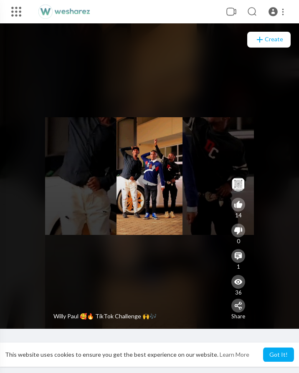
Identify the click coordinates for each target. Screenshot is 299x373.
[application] (149, 176)
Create (269, 40)
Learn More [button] (234, 354)
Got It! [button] (278, 354)
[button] (277, 11)
